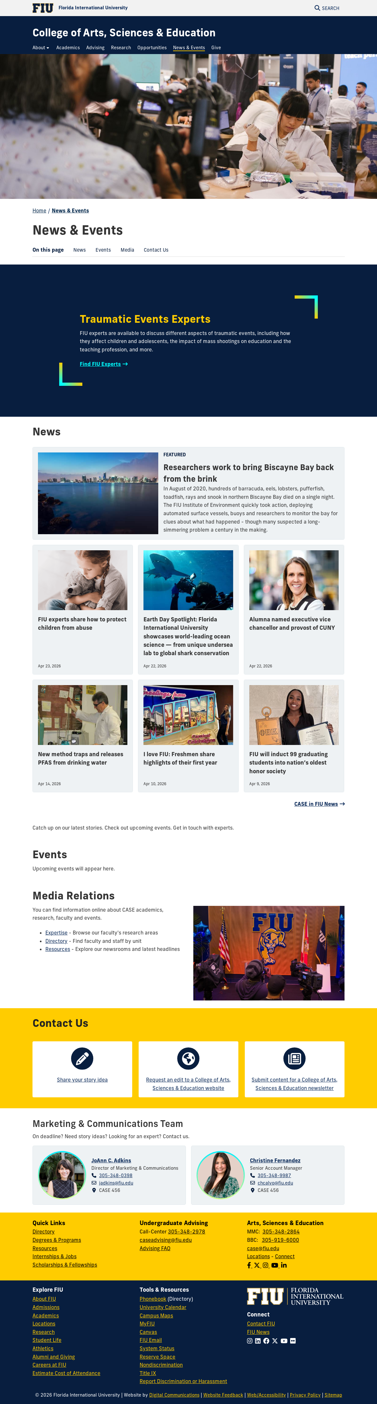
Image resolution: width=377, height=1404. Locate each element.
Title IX (148, 1373)
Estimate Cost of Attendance (66, 1373)
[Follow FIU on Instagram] (251, 1340)
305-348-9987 (274, 1175)
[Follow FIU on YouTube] (285, 1340)
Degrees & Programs (56, 1240)
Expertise (56, 932)
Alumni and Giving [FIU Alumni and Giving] (53, 1356)
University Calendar (163, 1307)
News (77, 251)
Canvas (148, 1332)
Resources (57, 949)
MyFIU (147, 1323)
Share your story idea (82, 1079)
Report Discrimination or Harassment (183, 1381)
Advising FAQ (155, 1248)
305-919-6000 (280, 1240)
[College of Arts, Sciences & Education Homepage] (124, 32)
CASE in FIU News (316, 804)
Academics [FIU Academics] (45, 1315)
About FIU (44, 1299)
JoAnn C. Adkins (111, 1160)
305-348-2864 (281, 1231)
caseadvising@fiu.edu (166, 1240)
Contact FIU (261, 1323)
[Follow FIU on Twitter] (276, 1340)
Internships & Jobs (54, 1256)
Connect (285, 1256)
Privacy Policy (305, 1395)
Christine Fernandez (275, 1160)
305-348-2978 (186, 1231)
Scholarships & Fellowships (64, 1264)
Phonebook (153, 1299)
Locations (258, 1256)
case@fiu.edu (263, 1248)
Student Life (46, 1340)
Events (101, 251)
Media (125, 251)
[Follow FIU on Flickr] (294, 1340)
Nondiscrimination (161, 1365)
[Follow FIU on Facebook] (267, 1340)
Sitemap (333, 1395)
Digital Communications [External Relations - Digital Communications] (174, 1395)
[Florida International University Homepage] (110, 8)
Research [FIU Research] (43, 1332)
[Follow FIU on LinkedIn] (259, 1340)
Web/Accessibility (266, 1395)
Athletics (42, 1348)
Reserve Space (157, 1356)
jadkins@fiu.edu (116, 1183)
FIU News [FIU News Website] (258, 1332)
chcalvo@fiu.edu (275, 1183)
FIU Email (151, 1340)
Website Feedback (223, 1395)
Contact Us (154, 251)
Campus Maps (156, 1315)
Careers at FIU (49, 1365)
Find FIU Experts (100, 364)
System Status (157, 1348)
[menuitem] (41, 48)
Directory (56, 941)
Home (39, 210)
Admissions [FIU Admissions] (46, 1307)
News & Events (70, 210)
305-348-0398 (116, 1175)
